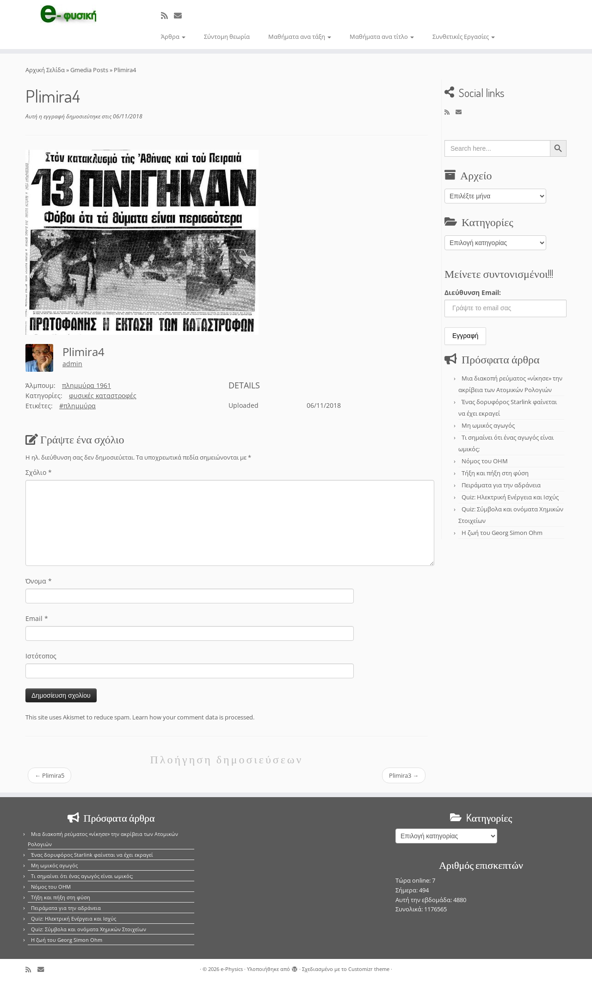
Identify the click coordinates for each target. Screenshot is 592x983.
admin (72, 363)
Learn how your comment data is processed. (193, 717)
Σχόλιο (38, 472)
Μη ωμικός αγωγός (488, 425)
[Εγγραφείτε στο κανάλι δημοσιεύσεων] (167, 15)
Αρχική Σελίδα (45, 70)
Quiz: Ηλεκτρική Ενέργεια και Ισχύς (510, 497)
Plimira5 (49, 775)
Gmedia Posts (89, 70)
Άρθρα (173, 36)
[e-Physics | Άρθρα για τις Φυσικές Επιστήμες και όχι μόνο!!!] (68, 15)
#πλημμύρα (77, 405)
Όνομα (38, 581)
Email (36, 618)
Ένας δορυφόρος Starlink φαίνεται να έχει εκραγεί (92, 854)
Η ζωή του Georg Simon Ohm (502, 532)
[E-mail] (181, 15)
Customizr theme (368, 968)
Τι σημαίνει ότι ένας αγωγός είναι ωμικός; (82, 875)
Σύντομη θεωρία (227, 36)
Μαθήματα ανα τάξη (299, 36)
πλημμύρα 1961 (86, 385)
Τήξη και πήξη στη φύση (495, 473)
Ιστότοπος (40, 655)
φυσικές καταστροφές (102, 395)
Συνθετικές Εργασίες (463, 36)
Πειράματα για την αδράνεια (501, 485)
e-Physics (232, 968)
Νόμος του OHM (485, 461)
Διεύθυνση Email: (472, 292)
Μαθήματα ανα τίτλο (382, 36)
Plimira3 (404, 775)
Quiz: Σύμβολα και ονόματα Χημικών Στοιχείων (88, 929)
